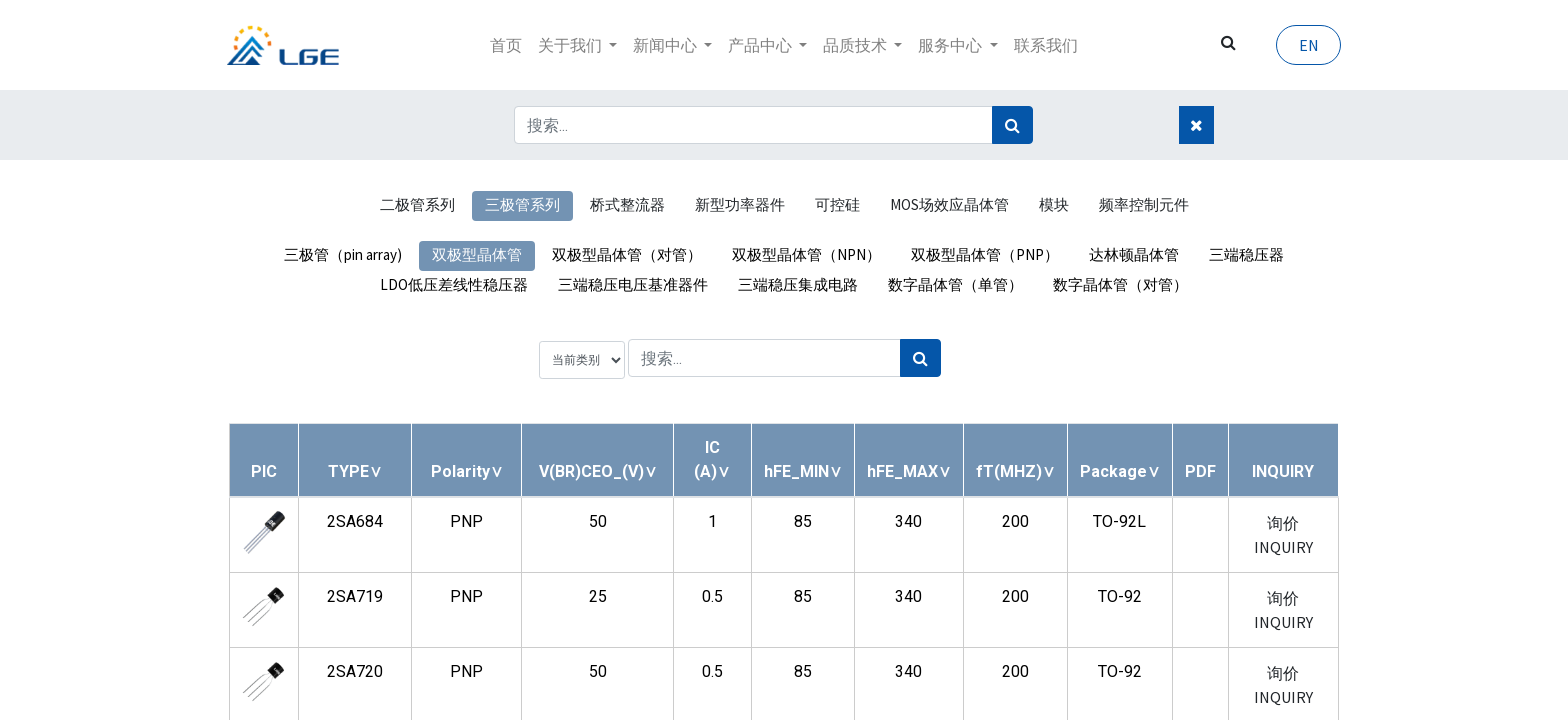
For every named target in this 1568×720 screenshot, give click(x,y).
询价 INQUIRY (1283, 535)
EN (1306, 45)
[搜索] (1012, 125)
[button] (355, 471)
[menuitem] (506, 45)
